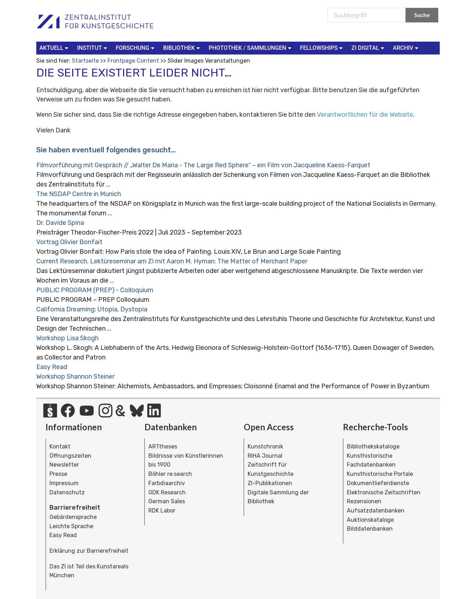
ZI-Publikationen (270, 483)
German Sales (166, 501)
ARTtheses (162, 446)
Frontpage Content (133, 60)
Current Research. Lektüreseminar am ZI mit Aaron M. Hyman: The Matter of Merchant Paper (171, 261)
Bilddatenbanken (370, 528)
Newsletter (64, 464)
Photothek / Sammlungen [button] (251, 47)
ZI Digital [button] (368, 47)
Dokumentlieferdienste (378, 483)
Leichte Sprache (71, 526)
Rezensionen (364, 501)
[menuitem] (55, 48)
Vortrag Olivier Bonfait (69, 242)
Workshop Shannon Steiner (75, 376)
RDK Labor (161, 510)
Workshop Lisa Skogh (67, 338)
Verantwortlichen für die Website (365, 115)
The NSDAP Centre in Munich (78, 194)
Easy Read (51, 367)
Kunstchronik (265, 446)
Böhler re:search (170, 474)
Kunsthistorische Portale (380, 474)
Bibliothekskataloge (373, 446)
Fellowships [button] (322, 47)
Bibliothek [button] (182, 47)
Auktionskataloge (370, 519)
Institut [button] (93, 47)
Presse (58, 474)
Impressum (64, 483)
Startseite (85, 60)
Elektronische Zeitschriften (384, 492)
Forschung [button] (136, 47)
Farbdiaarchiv (166, 483)
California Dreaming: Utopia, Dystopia (91, 309)
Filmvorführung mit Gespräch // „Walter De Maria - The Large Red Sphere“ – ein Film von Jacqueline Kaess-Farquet (203, 165)
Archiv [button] (406, 47)
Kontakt (59, 446)
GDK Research (167, 492)
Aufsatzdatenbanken (375, 510)
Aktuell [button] (54, 47)
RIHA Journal (265, 455)
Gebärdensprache (73, 517)
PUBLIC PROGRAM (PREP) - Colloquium (94, 290)
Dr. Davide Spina (60, 223)
